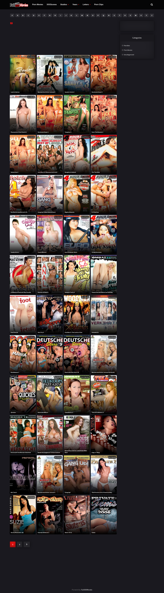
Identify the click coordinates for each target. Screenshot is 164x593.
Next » (27, 544)
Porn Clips (98, 4)
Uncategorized (129, 55)
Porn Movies (37, 4)
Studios (63, 4)
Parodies (127, 46)
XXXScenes (52, 4)
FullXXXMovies (86, 590)
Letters (86, 4)
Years (74, 4)
